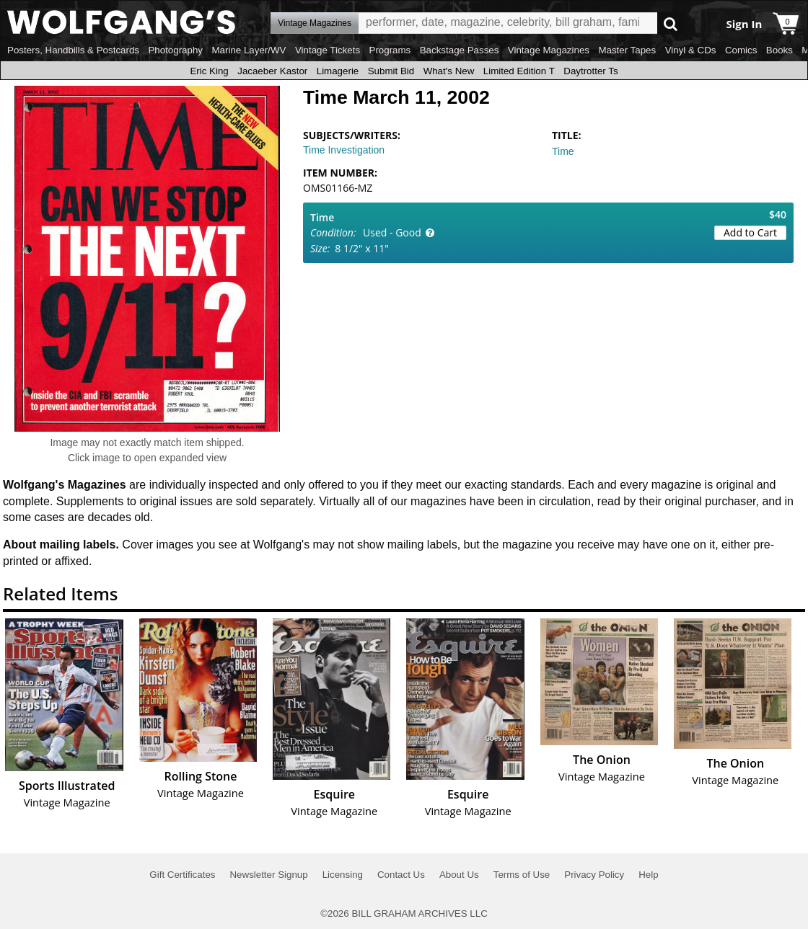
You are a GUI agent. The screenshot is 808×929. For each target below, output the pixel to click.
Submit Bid (391, 71)
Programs (390, 50)
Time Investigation (344, 150)
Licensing (342, 874)
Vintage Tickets (327, 50)
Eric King (209, 71)
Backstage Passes (459, 50)
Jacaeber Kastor (272, 71)
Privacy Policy (594, 874)
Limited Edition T (519, 71)
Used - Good (392, 232)
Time (563, 151)
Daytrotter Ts (590, 71)
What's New (449, 71)
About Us (459, 874)
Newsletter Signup (268, 874)
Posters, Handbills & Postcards (73, 50)
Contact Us (401, 874)
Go (670, 23)
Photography (175, 50)
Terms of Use (521, 874)
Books (779, 50)
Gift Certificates (182, 874)
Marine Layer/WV (248, 50)
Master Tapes (627, 50)
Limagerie (338, 71)
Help (648, 874)
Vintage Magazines (548, 50)
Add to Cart (750, 232)
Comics (741, 50)
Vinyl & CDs (690, 50)
